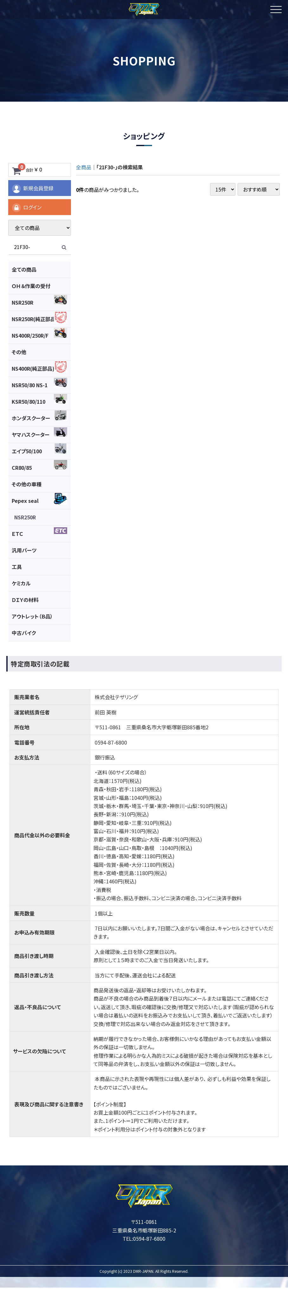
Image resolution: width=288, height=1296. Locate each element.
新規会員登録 (32, 189)
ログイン (26, 208)
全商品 (83, 167)
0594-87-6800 (149, 1238)
